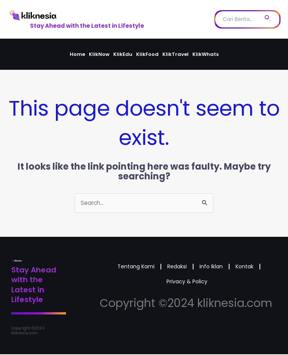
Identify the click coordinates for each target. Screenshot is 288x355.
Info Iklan (233, 268)
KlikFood (147, 54)
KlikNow (99, 54)
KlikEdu (122, 54)
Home (77, 54)
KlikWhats (205, 54)
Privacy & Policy (205, 285)
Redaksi (193, 268)
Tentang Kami (145, 268)
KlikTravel (175, 54)
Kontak (155, 285)
